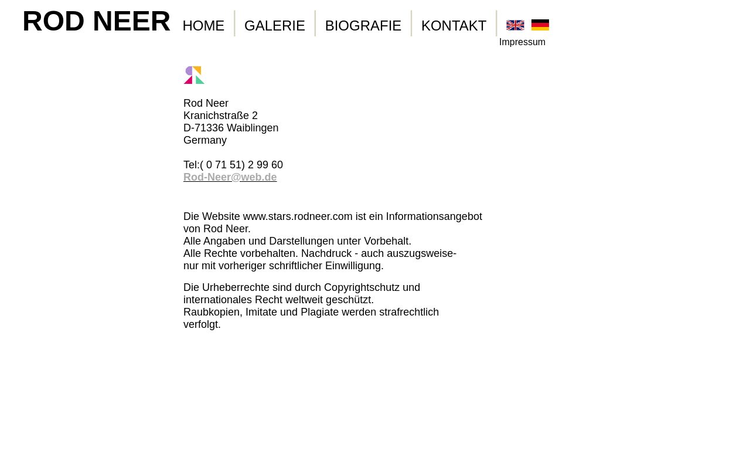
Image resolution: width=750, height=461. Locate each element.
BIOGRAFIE (363, 25)
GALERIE (274, 25)
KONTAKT (454, 25)
